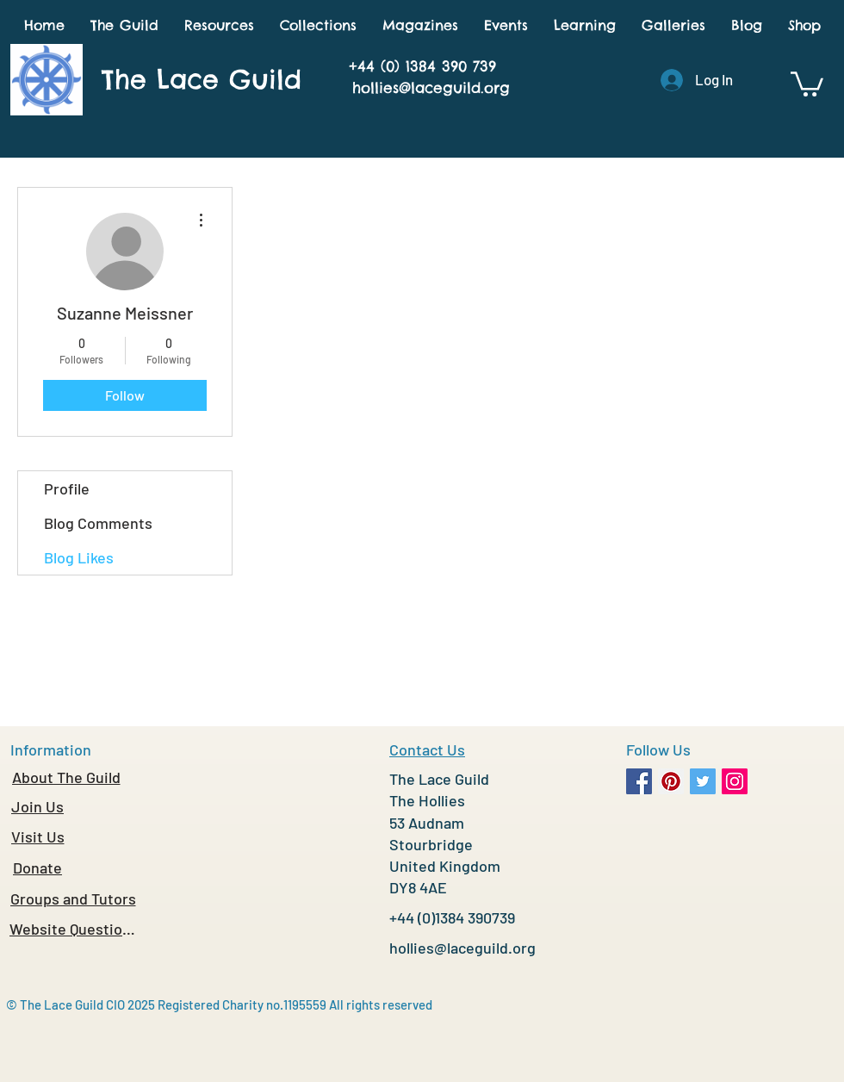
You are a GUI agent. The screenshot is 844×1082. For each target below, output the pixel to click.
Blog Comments (98, 522)
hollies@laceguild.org (431, 87)
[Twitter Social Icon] (703, 781)
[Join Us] (37, 806)
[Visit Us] (37, 836)
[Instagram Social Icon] (735, 781)
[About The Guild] (65, 777)
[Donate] (37, 867)
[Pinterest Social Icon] (671, 781)
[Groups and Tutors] (72, 898)
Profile (67, 488)
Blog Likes (79, 557)
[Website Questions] (72, 929)
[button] (124, 25)
